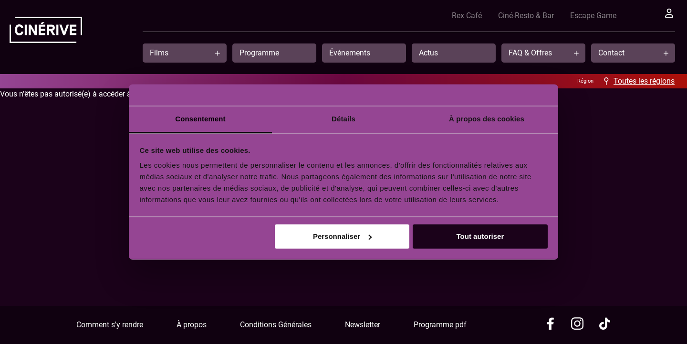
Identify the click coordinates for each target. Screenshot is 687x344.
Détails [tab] (343, 119)
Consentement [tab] (200, 119)
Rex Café (472, 15)
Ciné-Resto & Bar (531, 15)
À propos (192, 324)
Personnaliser (342, 236)
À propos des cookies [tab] (486, 119)
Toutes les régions (644, 81)
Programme (259, 52)
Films (159, 52)
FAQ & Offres (530, 52)
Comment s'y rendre (109, 324)
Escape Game (598, 15)
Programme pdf (440, 324)
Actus (428, 52)
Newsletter (362, 324)
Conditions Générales (276, 324)
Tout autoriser (480, 236)
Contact (611, 52)
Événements (349, 52)
